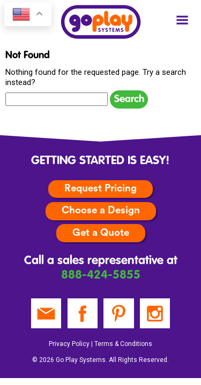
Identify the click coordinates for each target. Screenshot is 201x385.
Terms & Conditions (123, 344)
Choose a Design (101, 210)
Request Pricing (100, 188)
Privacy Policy (69, 344)
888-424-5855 (100, 275)
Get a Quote (100, 233)
